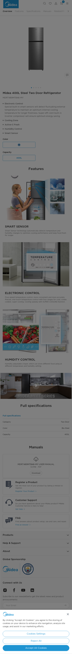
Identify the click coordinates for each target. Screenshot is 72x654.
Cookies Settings (36, 633)
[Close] (67, 614)
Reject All (36, 641)
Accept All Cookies (36, 648)
